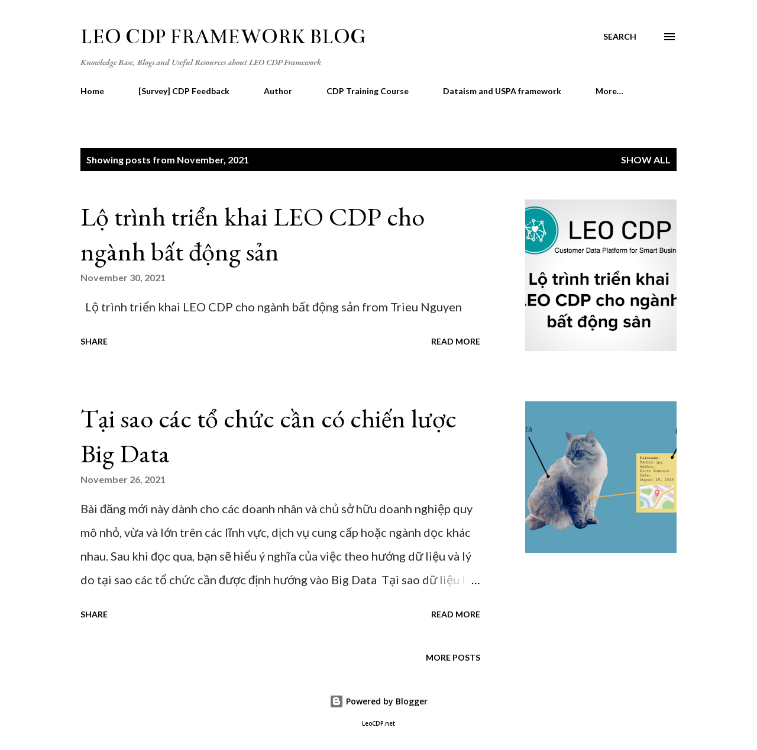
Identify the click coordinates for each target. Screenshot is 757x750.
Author (278, 91)
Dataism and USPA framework (502, 91)
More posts (453, 657)
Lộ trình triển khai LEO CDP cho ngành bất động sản (252, 233)
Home (92, 91)
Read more (455, 341)
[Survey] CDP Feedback (183, 91)
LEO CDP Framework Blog (222, 37)
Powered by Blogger (378, 701)
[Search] (619, 36)
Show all (646, 159)
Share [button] (94, 341)
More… (609, 91)
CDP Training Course (367, 91)
